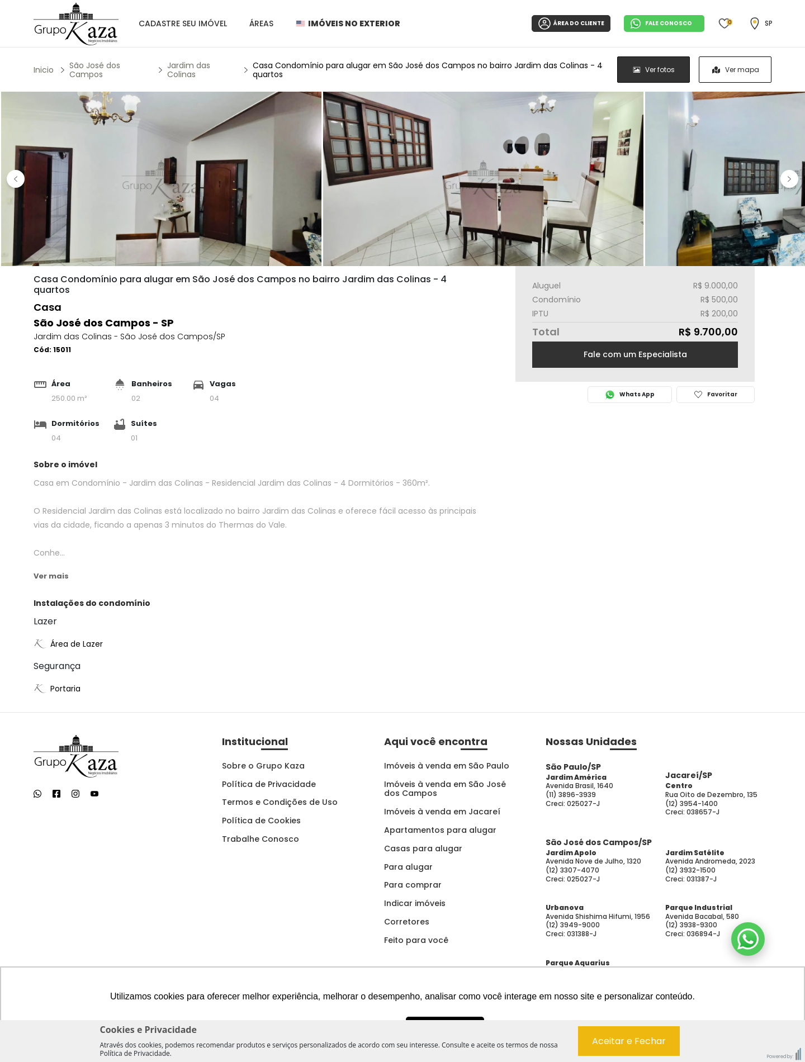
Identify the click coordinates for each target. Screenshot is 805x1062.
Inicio (44, 69)
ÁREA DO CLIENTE (571, 23)
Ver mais (51, 576)
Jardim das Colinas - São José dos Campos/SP (129, 336)
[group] (694, 69)
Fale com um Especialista (635, 354)
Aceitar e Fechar (629, 1041)
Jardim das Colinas (188, 70)
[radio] (653, 69)
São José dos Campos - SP (104, 323)
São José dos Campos (94, 70)
